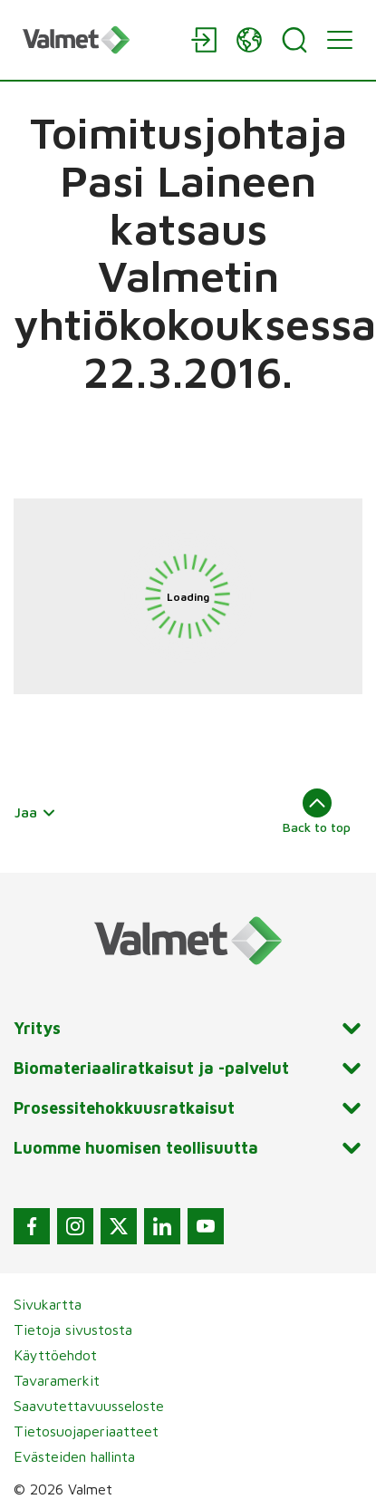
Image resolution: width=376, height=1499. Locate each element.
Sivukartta (48, 1304)
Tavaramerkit (57, 1380)
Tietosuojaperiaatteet (86, 1431)
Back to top (317, 811)
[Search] (294, 40)
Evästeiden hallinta (74, 1456)
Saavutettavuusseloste (89, 1405)
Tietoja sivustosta (73, 1329)
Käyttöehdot (55, 1355)
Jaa (35, 812)
